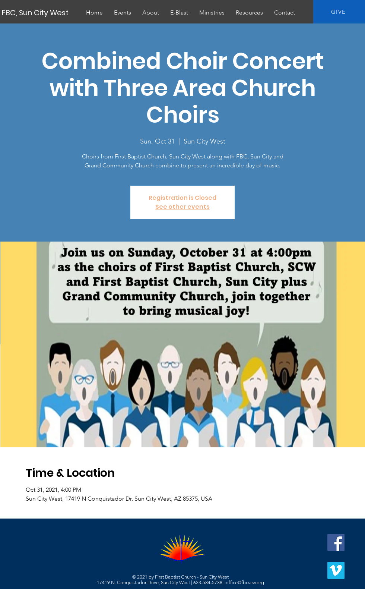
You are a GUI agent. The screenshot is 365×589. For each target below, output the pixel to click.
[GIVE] (339, 11)
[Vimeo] (336, 570)
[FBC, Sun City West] (36, 12)
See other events (182, 206)
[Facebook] (336, 542)
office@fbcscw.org (245, 582)
